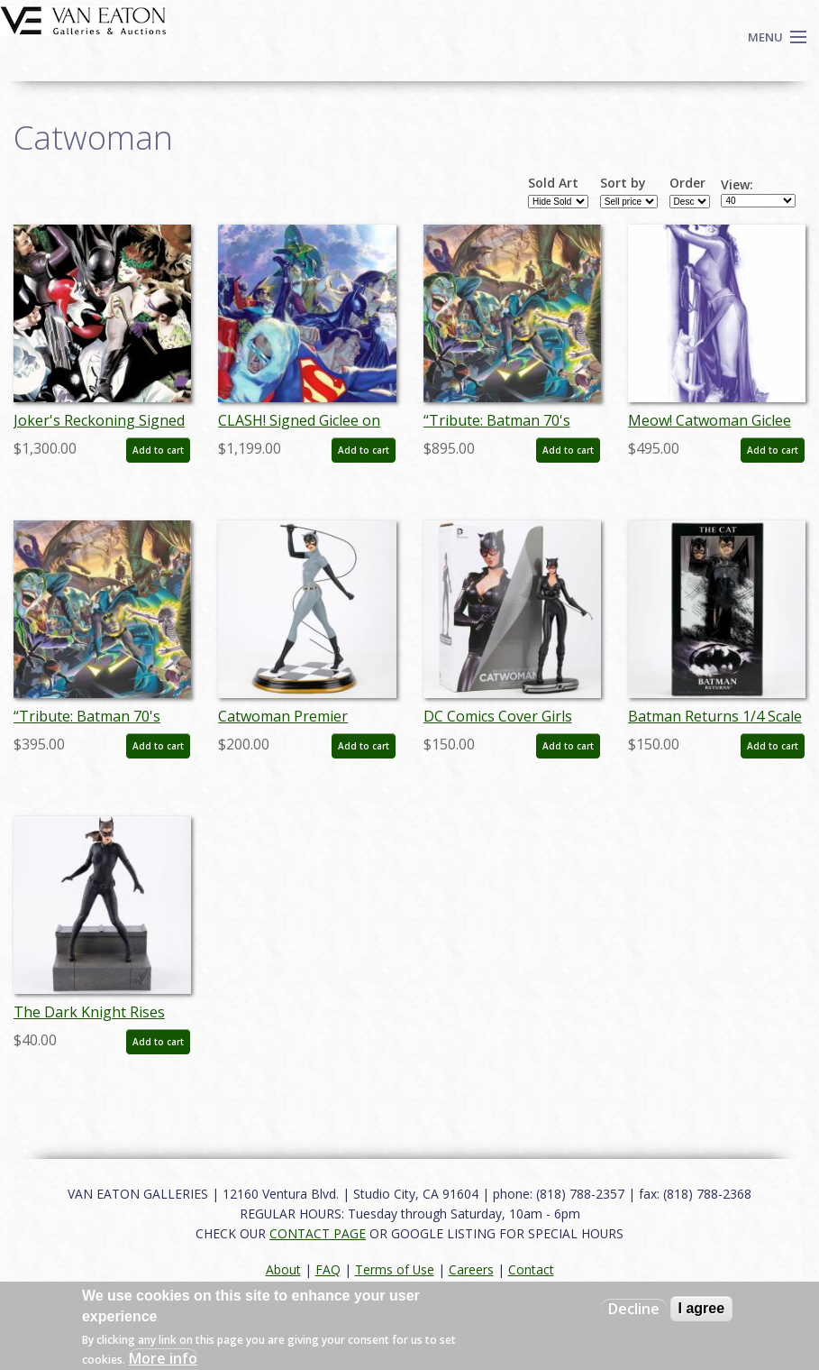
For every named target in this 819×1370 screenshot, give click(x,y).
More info (163, 1358)
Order (687, 183)
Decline (634, 1309)
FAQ (328, 1269)
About (283, 1269)
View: (737, 185)
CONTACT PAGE (317, 1233)
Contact (531, 1269)
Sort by (623, 183)
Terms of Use (394, 1269)
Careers (471, 1269)
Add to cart (158, 450)
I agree (701, 1308)
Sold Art (553, 183)
